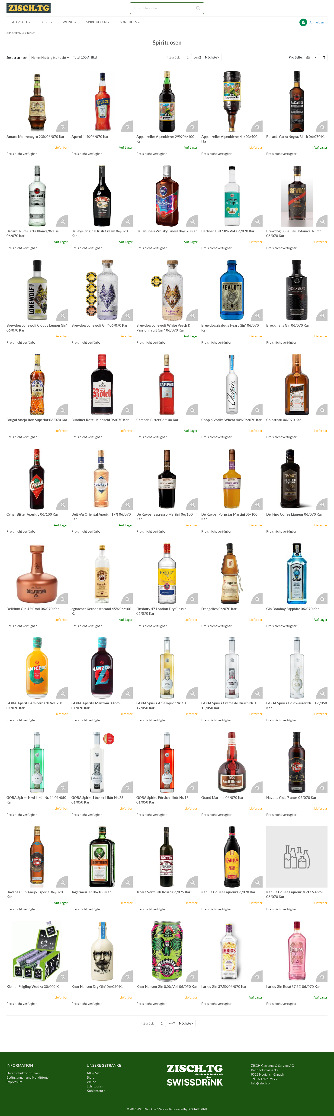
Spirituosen (28, 32)
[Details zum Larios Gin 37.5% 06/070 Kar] (232, 951)
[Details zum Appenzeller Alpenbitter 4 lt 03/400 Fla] (232, 101)
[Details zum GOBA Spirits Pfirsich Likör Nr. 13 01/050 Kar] (167, 762)
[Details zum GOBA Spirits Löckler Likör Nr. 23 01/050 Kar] (102, 762)
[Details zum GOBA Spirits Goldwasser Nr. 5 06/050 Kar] (297, 668)
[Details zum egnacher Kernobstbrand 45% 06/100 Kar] (102, 573)
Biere (90, 1077)
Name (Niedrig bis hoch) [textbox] (48, 57)
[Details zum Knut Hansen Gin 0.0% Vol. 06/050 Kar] (167, 951)
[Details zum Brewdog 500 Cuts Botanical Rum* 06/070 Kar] (297, 196)
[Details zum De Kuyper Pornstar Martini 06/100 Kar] (232, 479)
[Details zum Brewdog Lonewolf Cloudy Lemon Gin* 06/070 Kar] (37, 290)
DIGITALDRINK (197, 1109)
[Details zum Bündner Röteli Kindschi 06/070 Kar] (102, 384)
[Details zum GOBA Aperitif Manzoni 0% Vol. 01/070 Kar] (102, 668)
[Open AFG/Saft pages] (31, 22)
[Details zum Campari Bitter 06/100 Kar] (167, 384)
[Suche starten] (198, 8)
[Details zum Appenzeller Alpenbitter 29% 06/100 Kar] (167, 101)
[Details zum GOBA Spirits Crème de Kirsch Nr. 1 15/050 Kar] (232, 668)
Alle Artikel (13, 32)
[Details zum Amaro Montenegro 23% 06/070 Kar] (37, 101)
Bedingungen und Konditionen (28, 1077)
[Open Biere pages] (53, 22)
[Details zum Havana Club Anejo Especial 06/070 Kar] (37, 857)
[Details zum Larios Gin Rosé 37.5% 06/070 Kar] (297, 951)
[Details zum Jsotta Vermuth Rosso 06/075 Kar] (167, 857)
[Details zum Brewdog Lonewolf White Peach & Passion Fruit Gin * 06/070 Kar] (167, 290)
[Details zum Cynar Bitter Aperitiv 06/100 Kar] (37, 479)
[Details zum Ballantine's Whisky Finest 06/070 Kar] (167, 196)
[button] (212, 57)
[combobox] (167, 8)
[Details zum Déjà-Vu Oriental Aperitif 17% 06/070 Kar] (102, 479)
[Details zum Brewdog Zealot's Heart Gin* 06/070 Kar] (232, 290)
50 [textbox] (308, 57)
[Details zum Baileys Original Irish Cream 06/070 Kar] (102, 196)
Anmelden (316, 22)
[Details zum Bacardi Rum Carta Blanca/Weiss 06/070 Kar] (37, 196)
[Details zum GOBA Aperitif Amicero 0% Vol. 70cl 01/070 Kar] (37, 668)
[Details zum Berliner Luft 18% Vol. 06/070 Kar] (232, 196)
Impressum (14, 1082)
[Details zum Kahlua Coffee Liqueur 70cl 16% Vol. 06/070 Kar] (297, 857)
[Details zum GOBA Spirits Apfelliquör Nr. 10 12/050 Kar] (167, 668)
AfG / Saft (94, 1073)
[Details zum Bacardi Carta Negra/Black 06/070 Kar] (297, 101)
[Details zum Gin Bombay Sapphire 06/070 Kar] (297, 573)
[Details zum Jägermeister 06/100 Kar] (102, 857)
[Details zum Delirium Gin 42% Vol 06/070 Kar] (37, 573)
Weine (91, 1082)
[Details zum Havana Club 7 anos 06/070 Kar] (297, 762)
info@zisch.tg (260, 1083)
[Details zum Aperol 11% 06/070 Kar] (102, 101)
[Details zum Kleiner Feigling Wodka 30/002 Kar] (37, 951)
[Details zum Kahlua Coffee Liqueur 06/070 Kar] (232, 857)
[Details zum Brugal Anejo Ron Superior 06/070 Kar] (37, 384)
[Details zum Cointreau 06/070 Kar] (297, 384)
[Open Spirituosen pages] (110, 22)
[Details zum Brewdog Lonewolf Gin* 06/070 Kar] (102, 290)
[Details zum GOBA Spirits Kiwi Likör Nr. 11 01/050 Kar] (37, 762)
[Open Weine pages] (77, 22)
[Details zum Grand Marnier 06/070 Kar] (232, 762)
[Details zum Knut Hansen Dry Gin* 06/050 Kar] (102, 951)
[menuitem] (20, 22)
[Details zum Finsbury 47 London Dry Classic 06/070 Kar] (167, 573)
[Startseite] (28, 8)
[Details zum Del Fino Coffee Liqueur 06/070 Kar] (297, 479)
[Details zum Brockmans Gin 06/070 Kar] (297, 290)
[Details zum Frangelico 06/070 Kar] (232, 573)
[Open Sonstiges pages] (141, 22)
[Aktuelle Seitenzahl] (188, 57)
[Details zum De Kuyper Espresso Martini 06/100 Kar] (167, 479)
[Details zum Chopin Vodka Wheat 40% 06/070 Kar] (232, 384)
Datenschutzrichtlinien (23, 1073)
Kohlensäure (96, 1091)
